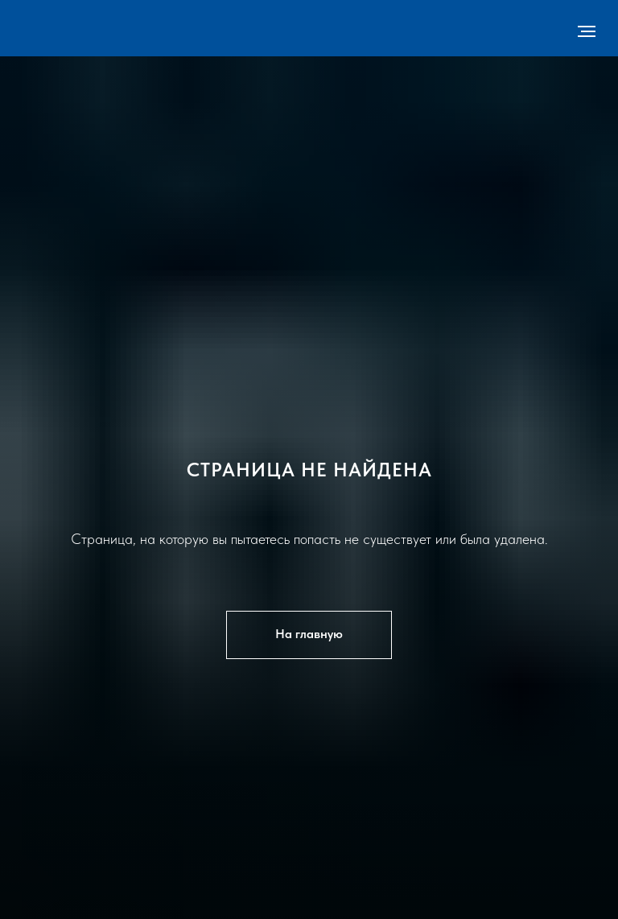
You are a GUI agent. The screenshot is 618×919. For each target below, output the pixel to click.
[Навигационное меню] (586, 31)
